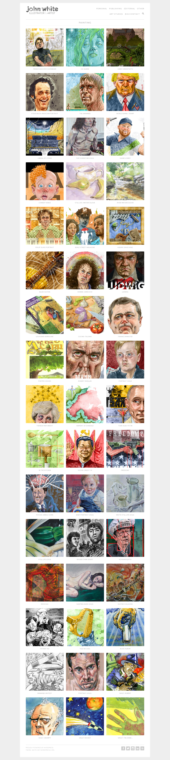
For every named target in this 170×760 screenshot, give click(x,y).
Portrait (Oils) (85, 693)
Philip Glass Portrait (44, 247)
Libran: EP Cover (45, 158)
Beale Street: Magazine (85, 247)
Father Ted (44, 649)
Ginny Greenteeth (125, 69)
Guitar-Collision (125, 604)
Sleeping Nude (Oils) (85, 604)
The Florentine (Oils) (85, 158)
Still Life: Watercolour (85, 203)
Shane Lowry (125, 158)
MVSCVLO (44, 604)
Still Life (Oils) (44, 559)
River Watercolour (125, 203)
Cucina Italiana (85, 336)
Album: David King (125, 247)
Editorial (129, 8)
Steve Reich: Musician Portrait (44, 113)
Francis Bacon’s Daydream (44, 69)
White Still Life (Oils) (125, 515)
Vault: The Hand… (125, 738)
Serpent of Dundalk (85, 426)
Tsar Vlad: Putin (125, 426)
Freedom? (125, 470)
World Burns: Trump (125, 113)
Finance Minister (125, 336)
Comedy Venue (45, 203)
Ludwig (125, 292)
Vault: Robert (125, 693)
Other (140, 8)
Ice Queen (85, 69)
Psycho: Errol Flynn (44, 515)
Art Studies (116, 14)
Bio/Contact (132, 14)
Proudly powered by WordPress (39, 748)
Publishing (115, 8)
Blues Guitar (44, 292)
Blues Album (125, 649)
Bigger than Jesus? (85, 559)
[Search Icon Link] (142, 13)
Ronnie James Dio (85, 292)
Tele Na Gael (85, 649)
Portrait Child (125, 381)
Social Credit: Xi (85, 470)
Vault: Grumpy (45, 738)
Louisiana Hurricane (44, 336)
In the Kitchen (45, 470)
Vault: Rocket (85, 738)
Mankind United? (45, 693)
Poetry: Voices (44, 381)
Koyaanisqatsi (125, 559)
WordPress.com (47, 750)
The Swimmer (85, 113)
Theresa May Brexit (45, 426)
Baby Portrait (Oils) (85, 515)
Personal (101, 8)
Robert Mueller (85, 381)
